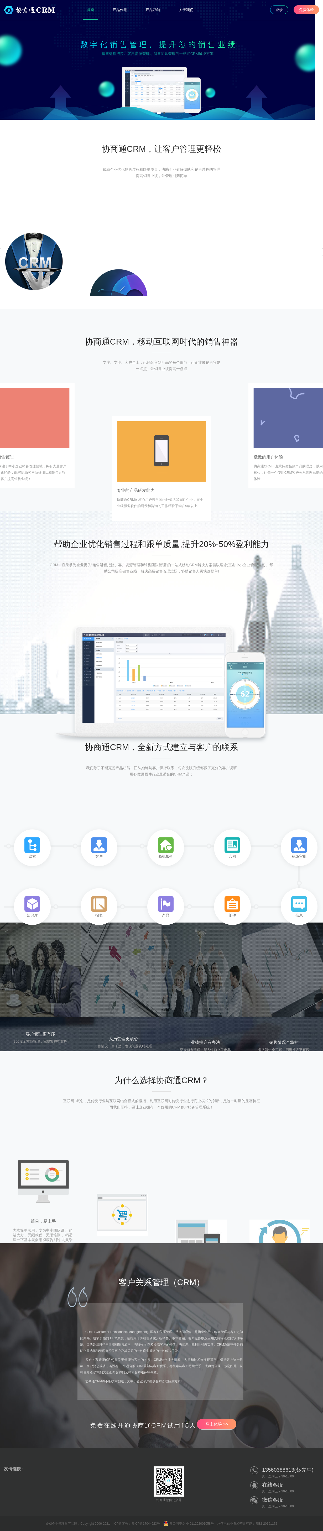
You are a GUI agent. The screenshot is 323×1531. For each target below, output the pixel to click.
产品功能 (153, 10)
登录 (279, 10)
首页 (90, 10)
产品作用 (120, 10)
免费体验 (306, 10)
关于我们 (186, 10)
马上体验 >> (216, 1424)
